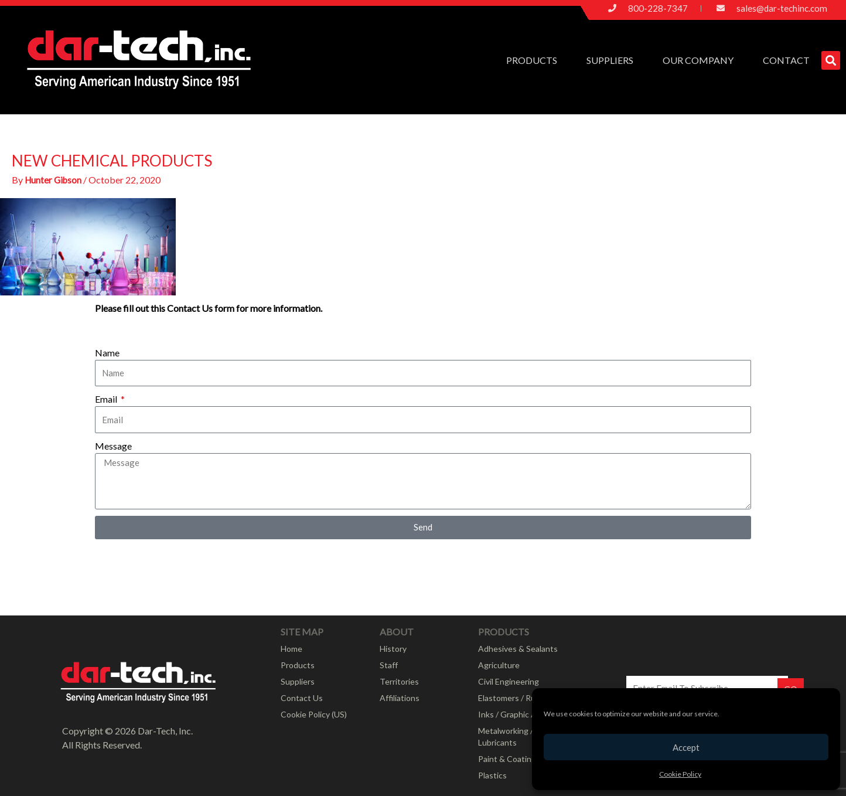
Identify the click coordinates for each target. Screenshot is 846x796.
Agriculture (499, 665)
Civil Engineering (508, 681)
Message (113, 445)
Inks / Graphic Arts (512, 714)
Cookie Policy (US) (314, 714)
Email (107, 398)
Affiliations (399, 698)
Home (291, 649)
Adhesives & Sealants (518, 649)
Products (534, 60)
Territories (399, 681)
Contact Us (302, 698)
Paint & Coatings (509, 759)
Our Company (701, 60)
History (393, 649)
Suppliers (612, 60)
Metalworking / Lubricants (505, 736)
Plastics (492, 775)
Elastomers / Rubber (515, 698)
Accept (686, 747)
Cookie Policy (680, 774)
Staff (389, 665)
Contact (786, 60)
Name (107, 352)
